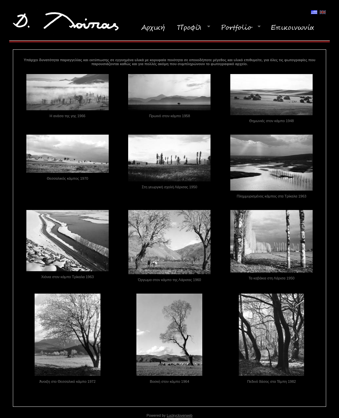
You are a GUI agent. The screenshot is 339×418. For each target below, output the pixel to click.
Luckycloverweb (179, 415)
